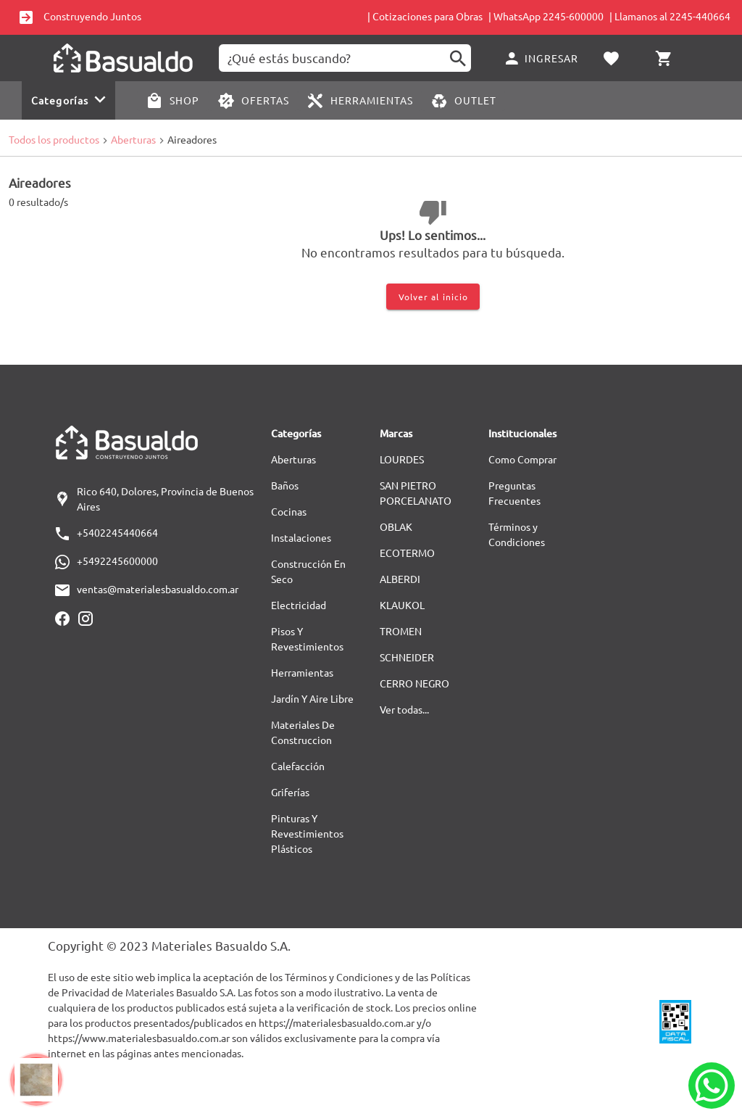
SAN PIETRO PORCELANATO (415, 493)
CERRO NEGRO (414, 683)
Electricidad (298, 604)
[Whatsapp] (711, 1085)
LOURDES (402, 459)
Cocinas (289, 511)
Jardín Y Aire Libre (312, 698)
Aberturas (133, 139)
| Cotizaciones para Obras (425, 15)
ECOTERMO (407, 552)
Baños (285, 485)
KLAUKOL (402, 604)
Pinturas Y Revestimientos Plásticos (307, 833)
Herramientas (302, 672)
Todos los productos (54, 139)
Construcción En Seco (308, 571)
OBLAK (396, 526)
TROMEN (401, 630)
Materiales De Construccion (303, 732)
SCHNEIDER (407, 657)
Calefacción (298, 765)
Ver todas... (404, 709)
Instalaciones (301, 537)
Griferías (290, 791)
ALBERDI (400, 578)
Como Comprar (522, 459)
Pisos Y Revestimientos (307, 638)
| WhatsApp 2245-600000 (546, 15)
